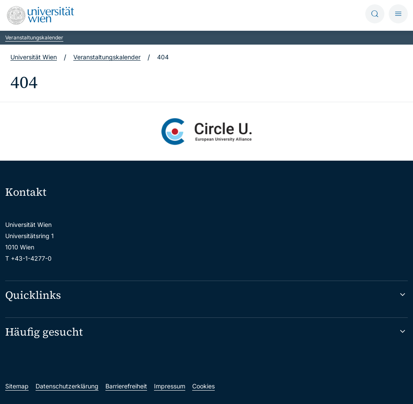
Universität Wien (33, 57)
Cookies (203, 386)
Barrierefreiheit (126, 386)
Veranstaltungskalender (34, 37)
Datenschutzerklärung (67, 386)
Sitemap (17, 386)
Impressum (169, 386)
